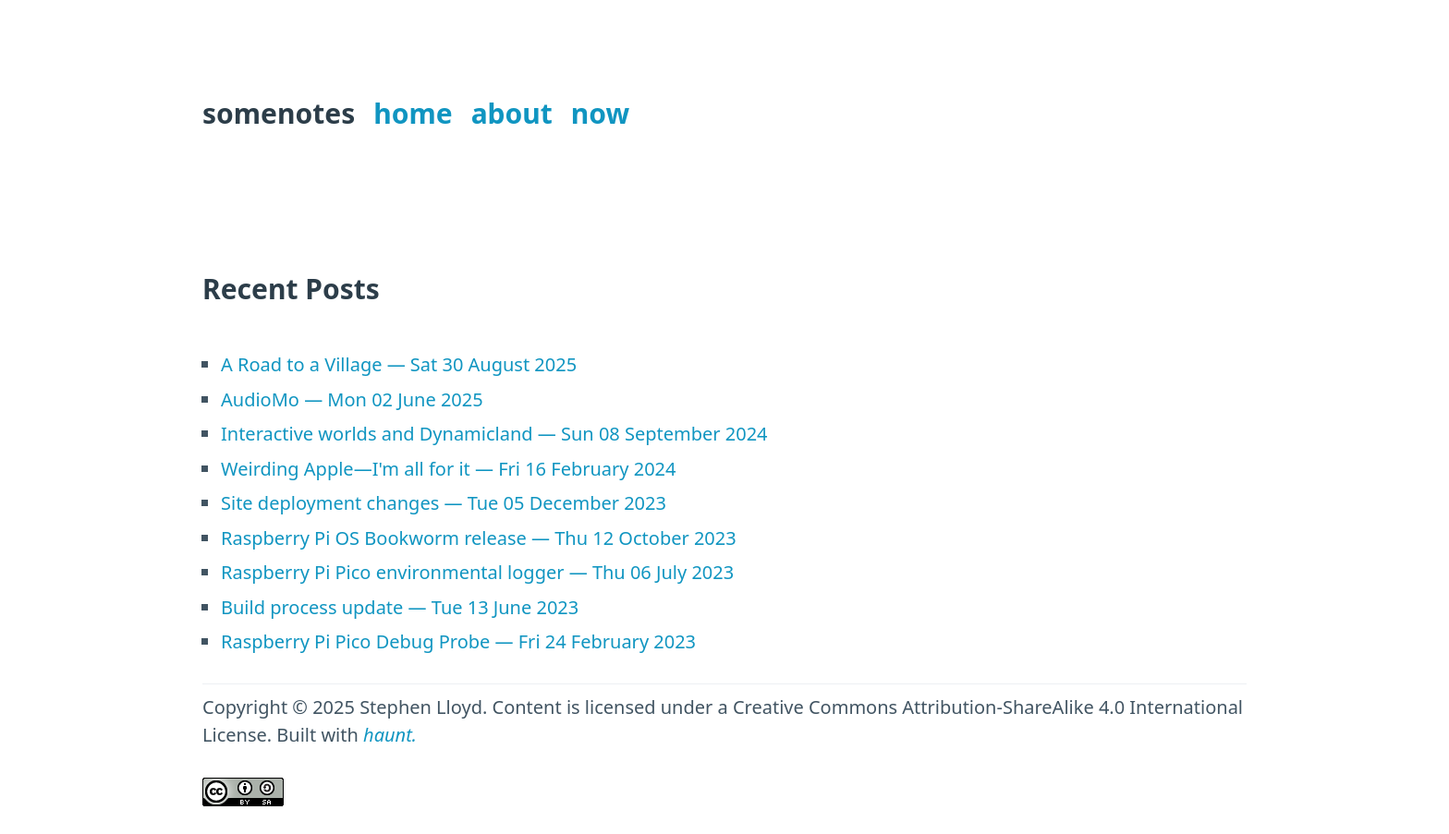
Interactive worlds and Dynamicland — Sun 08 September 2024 (494, 433)
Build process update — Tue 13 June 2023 (399, 607)
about (512, 113)
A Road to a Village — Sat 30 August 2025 (399, 364)
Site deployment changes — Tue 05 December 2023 (443, 502)
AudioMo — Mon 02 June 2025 (352, 399)
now (600, 113)
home (412, 113)
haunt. (390, 734)
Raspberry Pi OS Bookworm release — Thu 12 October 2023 (479, 538)
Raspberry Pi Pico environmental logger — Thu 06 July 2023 (477, 572)
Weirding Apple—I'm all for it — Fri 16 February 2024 (448, 468)
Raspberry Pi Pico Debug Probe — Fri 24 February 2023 (458, 641)
